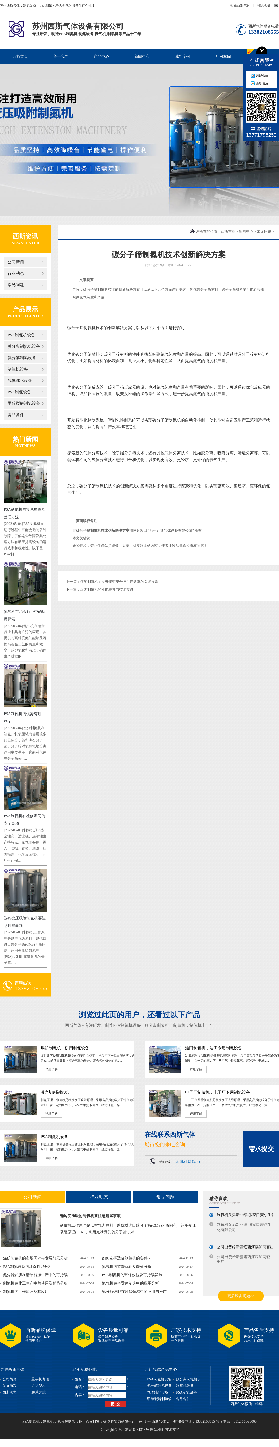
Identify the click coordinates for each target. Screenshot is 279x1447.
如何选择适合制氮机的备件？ (126, 1258)
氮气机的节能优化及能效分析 (126, 1267)
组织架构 (38, 1386)
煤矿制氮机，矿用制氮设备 (65, 1048)
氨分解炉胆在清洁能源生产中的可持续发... (38, 1275)
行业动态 (16, 273)
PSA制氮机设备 (21, 335)
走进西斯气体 (12, 1369)
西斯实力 (10, 1392)
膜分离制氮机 (157, 1025)
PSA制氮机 (31, 1421)
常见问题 (16, 285)
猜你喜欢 (218, 1198)
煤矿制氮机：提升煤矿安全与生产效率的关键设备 (119, 582)
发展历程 (10, 1386)
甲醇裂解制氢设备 (24, 403)
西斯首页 (20, 56)
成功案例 (182, 56)
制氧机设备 (18, 369)
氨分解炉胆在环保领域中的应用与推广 (134, 1292)
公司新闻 (16, 262)
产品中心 (101, 56)
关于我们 (60, 56)
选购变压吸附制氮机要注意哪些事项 (90, 1216)
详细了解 (51, 1069)
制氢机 (195, 1025)
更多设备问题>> (240, 1296)
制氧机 (179, 1025)
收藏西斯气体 (240, 5)
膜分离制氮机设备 (24, 346)
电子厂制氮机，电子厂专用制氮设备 (217, 1092)
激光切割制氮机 (55, 1092)
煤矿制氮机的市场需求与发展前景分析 (35, 1258)
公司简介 (10, 1379)
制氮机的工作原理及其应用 (26, 1292)
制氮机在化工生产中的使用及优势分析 (35, 1283)
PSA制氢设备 (19, 392)
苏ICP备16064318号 (134, 1430)
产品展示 (25, 309)
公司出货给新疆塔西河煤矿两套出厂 (247, 1249)
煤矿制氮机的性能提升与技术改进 (106, 589)
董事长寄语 (40, 1379)
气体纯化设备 (20, 380)
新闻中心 (142, 56)
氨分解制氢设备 (22, 358)
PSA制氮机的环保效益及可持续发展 (132, 1275)
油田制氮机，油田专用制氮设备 (213, 1048)
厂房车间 (223, 56)
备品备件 (16, 415)
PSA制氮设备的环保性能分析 (27, 1267)
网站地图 (263, 5)
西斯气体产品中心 (161, 1369)
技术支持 (172, 1430)
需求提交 (261, 1148)
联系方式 (38, 1392)
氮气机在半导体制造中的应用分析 (130, 1283)
